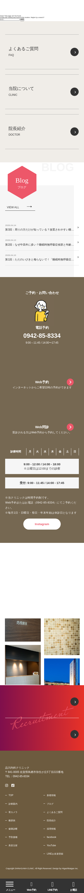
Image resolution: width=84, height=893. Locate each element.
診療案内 (13, 804)
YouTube (51, 845)
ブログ (50, 804)
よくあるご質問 (54, 812)
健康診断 (13, 829)
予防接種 (13, 837)
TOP (11, 795)
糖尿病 (12, 820)
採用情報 (51, 829)
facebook (51, 837)
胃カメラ (13, 812)
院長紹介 (51, 820)
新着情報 (51, 795)
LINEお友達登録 (55, 854)
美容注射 (13, 845)
